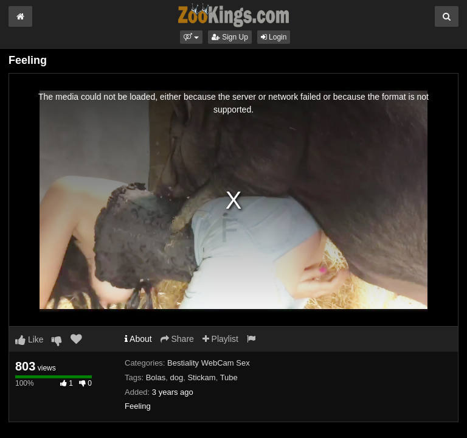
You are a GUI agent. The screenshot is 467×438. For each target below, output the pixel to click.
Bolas (156, 377)
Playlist (220, 339)
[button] (191, 37)
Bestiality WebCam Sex (208, 362)
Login (274, 37)
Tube (229, 377)
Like (29, 339)
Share (177, 339)
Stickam (201, 377)
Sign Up (230, 37)
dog (176, 377)
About (138, 339)
